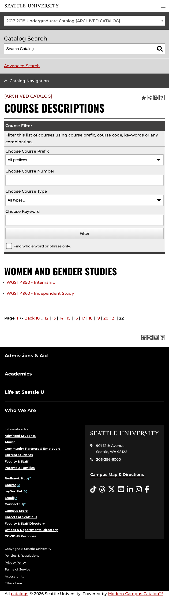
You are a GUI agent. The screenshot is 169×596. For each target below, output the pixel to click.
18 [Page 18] (91, 318)
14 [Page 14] (61, 318)
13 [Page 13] (54, 318)
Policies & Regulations (22, 555)
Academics (18, 374)
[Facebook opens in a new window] (147, 489)
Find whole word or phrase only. (42, 246)
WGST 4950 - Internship (31, 282)
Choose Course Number (29, 171)
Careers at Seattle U (21, 517)
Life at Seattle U (24, 392)
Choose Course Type (26, 191)
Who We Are (20, 410)
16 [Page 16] (76, 318)
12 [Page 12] (47, 318)
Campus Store (16, 510)
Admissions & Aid (26, 355)
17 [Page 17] (83, 318)
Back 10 (32, 318)
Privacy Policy (15, 562)
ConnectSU (14, 504)
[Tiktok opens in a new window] (93, 489)
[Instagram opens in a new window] (139, 489)
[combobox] (84, 21)
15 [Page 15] (69, 318)
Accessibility (14, 576)
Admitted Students (20, 436)
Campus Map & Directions (117, 474)
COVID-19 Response (20, 536)
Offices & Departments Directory (31, 530)
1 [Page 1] (17, 318)
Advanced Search (22, 65)
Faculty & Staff (16, 461)
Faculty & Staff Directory (25, 523)
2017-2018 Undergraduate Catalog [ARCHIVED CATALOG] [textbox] (63, 20)
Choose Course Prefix (27, 151)
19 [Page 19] (98, 318)
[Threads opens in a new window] (102, 489)
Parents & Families (20, 468)
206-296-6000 (108, 459)
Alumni (10, 442)
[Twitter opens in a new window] (111, 489)
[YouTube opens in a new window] (121, 489)
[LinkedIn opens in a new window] (130, 489)
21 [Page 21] (114, 318)
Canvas (10, 485)
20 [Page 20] (105, 318)
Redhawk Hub (16, 478)
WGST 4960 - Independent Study (40, 293)
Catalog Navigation (29, 80)
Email (9, 498)
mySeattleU (14, 491)
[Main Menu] (163, 6)
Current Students (19, 455)
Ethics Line (13, 583)
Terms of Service (17, 569)
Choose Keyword (22, 211)
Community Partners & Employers (32, 448)
